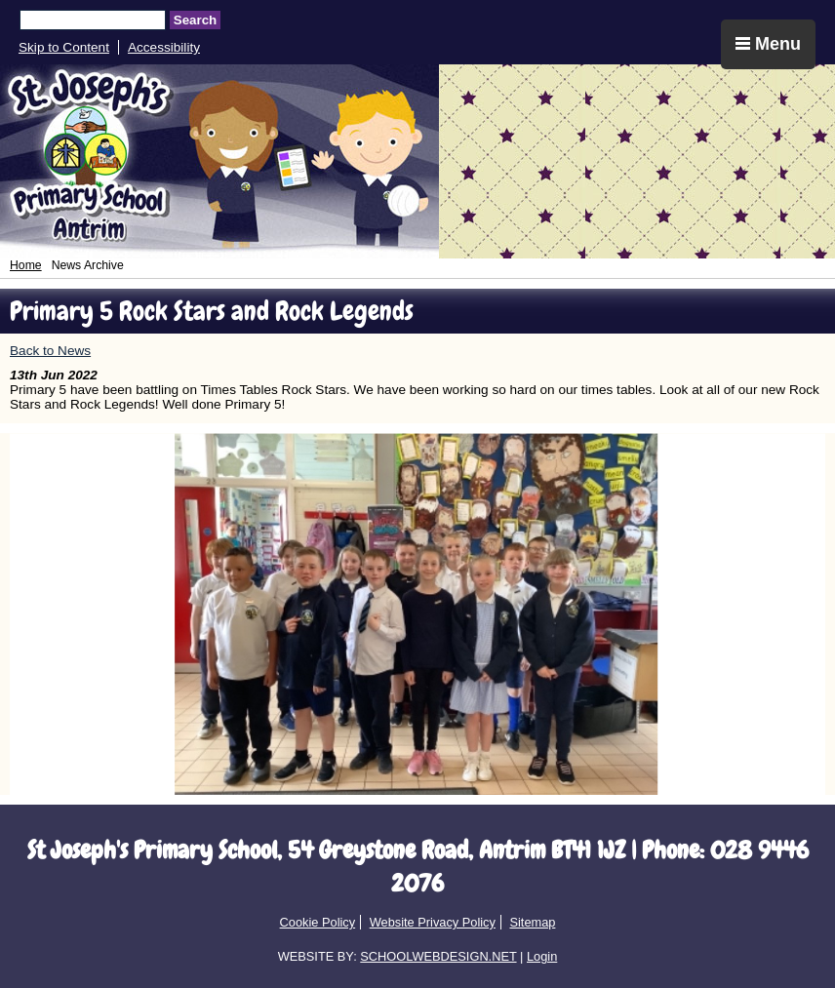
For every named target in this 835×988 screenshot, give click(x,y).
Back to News (50, 350)
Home (26, 265)
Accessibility (164, 47)
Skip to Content (64, 47)
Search (195, 20)
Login (542, 956)
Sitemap (532, 922)
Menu (768, 44)
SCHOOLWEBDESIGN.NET (438, 956)
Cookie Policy (318, 922)
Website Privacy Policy (433, 922)
